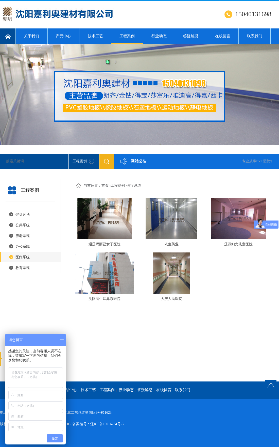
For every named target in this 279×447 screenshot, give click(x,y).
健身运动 (22, 214)
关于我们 (31, 36)
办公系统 (22, 246)
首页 (105, 185)
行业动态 (159, 36)
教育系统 (22, 268)
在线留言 (222, 36)
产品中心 (63, 36)
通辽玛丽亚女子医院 (104, 244)
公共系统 (22, 225)
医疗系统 (22, 257)
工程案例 (127, 39)
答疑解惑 (190, 36)
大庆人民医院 (171, 299)
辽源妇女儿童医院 (238, 244)
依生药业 (171, 244)
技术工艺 (95, 36)
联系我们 (254, 36)
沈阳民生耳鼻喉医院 (104, 299)
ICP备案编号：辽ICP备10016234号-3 (95, 424)
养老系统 (22, 236)
